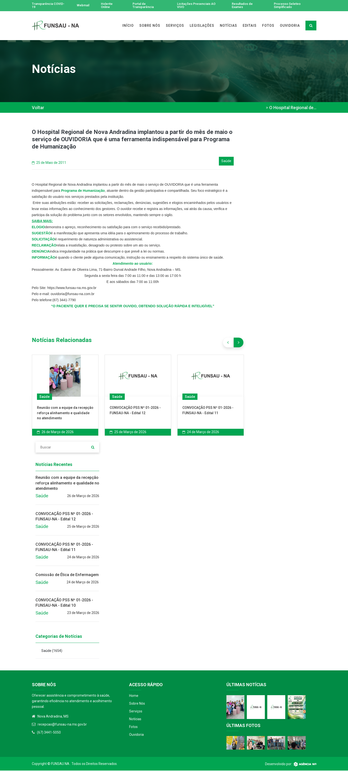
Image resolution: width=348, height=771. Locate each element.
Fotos (133, 727)
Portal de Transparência (145, 5)
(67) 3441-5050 (49, 733)
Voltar (38, 108)
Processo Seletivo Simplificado (288, 5)
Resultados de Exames (243, 5)
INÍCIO (128, 26)
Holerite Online (108, 5)
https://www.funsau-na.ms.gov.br (71, 288)
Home (133, 696)
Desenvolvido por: (290, 764)
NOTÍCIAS (228, 26)
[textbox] (133, 252)
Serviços (135, 712)
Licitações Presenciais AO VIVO (199, 5)
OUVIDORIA (290, 26)
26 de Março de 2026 (55, 432)
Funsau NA (60, 764)
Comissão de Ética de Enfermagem (67, 575)
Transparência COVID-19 (43, 5)
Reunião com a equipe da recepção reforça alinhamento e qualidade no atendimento (65, 413)
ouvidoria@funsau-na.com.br (72, 294)
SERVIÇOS (175, 26)
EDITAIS (250, 26)
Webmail (83, 6)
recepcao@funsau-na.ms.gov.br (62, 725)
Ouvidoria (136, 735)
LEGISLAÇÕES (202, 26)
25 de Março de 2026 (128, 432)
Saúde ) (51, 651)
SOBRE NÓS (149, 26)
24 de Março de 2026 (200, 432)
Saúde (44, 397)
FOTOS (268, 26)
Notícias (135, 719)
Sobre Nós (137, 704)
